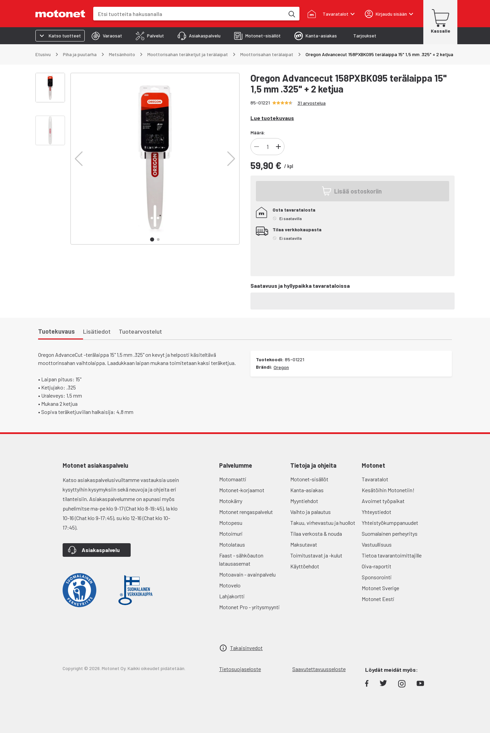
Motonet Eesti (378, 599)
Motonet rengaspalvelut (246, 512)
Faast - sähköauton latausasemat (241, 559)
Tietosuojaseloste (240, 669)
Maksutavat (303, 544)
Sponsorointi (377, 577)
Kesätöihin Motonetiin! (388, 490)
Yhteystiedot (376, 512)
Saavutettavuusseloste (319, 669)
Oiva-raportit (376, 566)
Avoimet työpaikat (383, 501)
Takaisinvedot (246, 648)
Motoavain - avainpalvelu (247, 574)
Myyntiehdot (304, 501)
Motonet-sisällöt (309, 479)
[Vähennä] (256, 146)
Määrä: (257, 132)
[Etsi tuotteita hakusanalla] (291, 13)
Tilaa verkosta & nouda (316, 533)
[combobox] (188, 13)
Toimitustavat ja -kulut (316, 555)
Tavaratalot (375, 479)
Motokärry (230, 501)
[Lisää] (278, 146)
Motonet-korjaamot (241, 490)
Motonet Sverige (380, 588)
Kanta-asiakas (307, 490)
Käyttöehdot (304, 566)
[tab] (107, 36)
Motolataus (232, 544)
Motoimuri (231, 533)
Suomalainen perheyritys (390, 533)
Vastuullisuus (377, 544)
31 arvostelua (311, 103)
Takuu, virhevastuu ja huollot (322, 522)
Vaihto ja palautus (310, 512)
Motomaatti (232, 479)
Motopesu (230, 522)
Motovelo (230, 585)
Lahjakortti (232, 596)
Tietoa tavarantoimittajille (392, 555)
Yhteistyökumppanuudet (390, 522)
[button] (78, 158)
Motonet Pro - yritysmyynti (249, 607)
